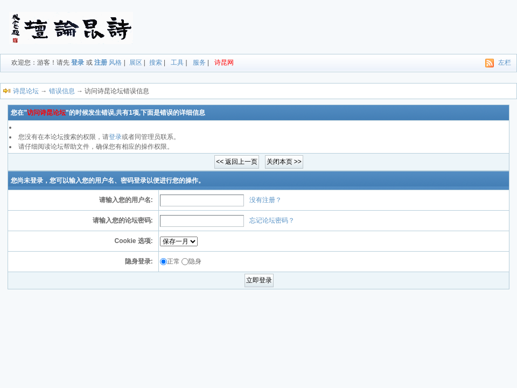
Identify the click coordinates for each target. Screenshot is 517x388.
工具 (177, 62)
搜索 (155, 62)
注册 (100, 62)
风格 (115, 62)
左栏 (504, 62)
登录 (77, 62)
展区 (135, 62)
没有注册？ (265, 200)
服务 (199, 62)
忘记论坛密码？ (272, 220)
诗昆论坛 (26, 91)
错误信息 (62, 91)
